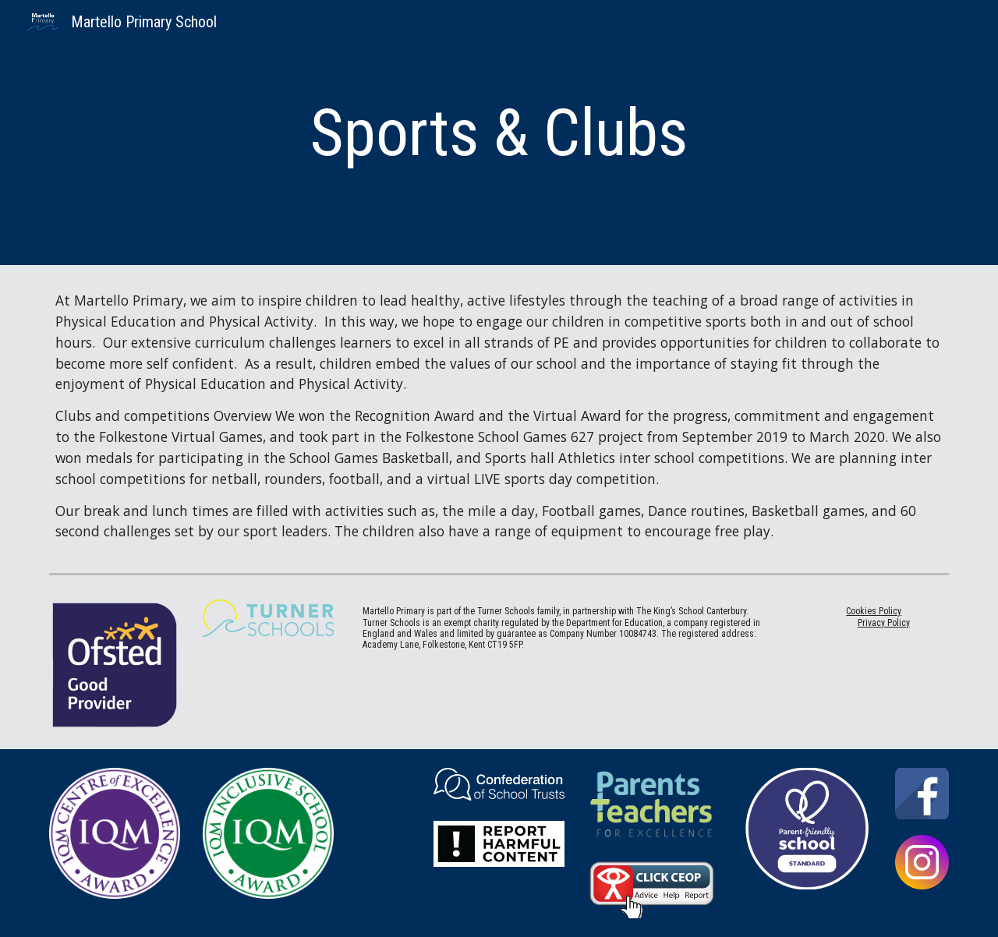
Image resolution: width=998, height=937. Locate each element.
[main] (499, 133)
